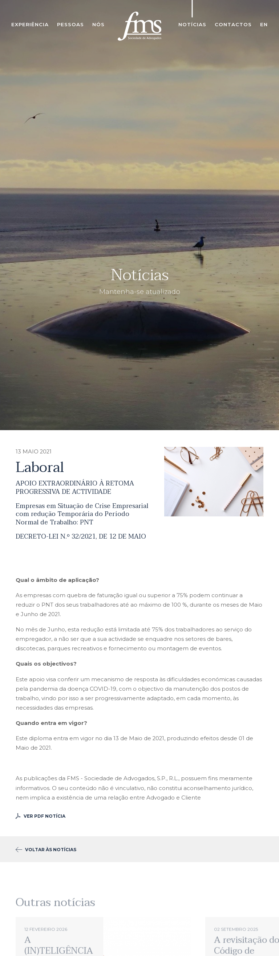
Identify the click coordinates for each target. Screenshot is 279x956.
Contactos (233, 24)
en (264, 24)
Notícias (192, 24)
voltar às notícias (46, 849)
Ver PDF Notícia (40, 816)
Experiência (30, 24)
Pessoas (70, 24)
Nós (98, 24)
